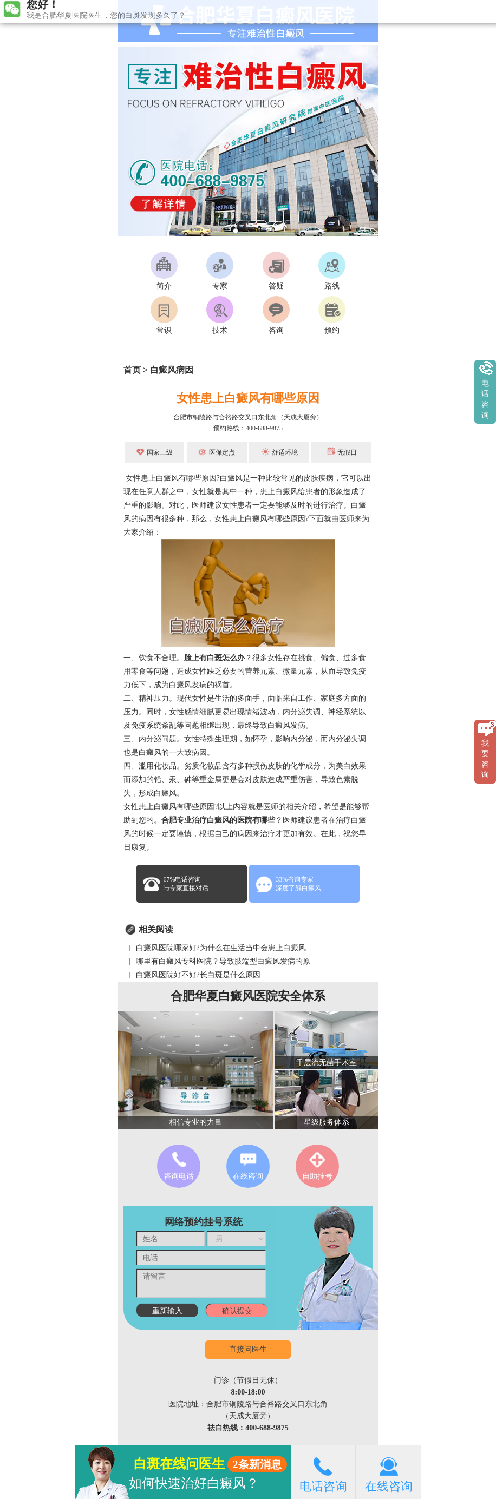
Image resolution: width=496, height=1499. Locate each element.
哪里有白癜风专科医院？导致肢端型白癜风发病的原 (222, 961)
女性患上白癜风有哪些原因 (248, 398)
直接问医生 (248, 1349)
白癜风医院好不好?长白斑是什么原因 (197, 975)
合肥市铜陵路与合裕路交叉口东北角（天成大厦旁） (248, 417)
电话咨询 (323, 1471)
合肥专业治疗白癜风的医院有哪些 (218, 820)
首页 (132, 369)
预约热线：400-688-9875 (248, 428)
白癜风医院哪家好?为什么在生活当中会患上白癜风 (220, 948)
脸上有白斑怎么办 (214, 658)
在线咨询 (389, 1471)
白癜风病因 (171, 369)
